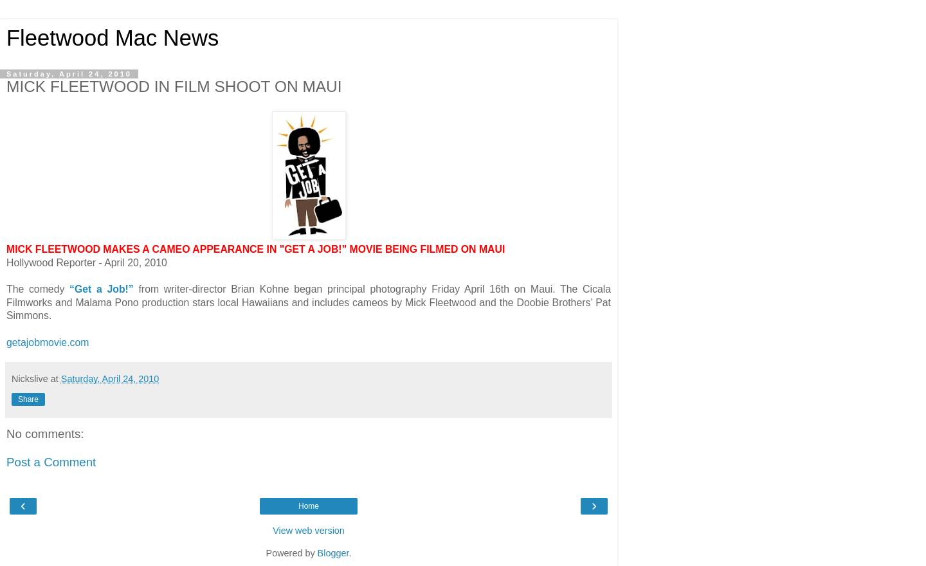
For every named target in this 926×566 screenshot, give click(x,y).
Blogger (333, 553)
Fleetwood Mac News (112, 38)
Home (308, 506)
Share (28, 399)
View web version (309, 530)
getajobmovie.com (47, 342)
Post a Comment (51, 462)
